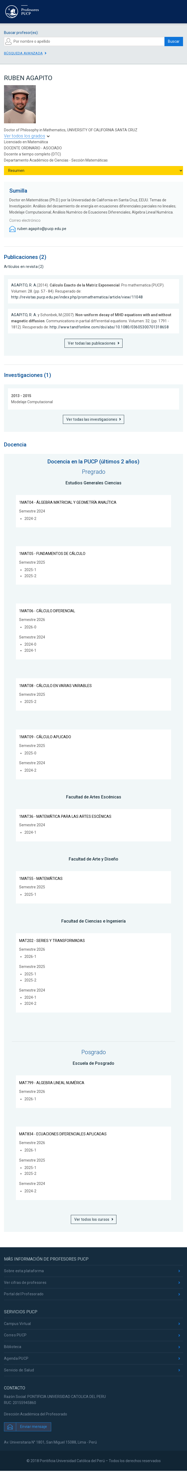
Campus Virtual (17, 1324)
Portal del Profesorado (24, 1294)
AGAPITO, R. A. (24, 285)
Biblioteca (12, 1347)
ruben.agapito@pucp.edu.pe (42, 229)
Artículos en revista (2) (24, 266)
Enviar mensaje (33, 1426)
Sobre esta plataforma (24, 1271)
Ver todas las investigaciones (91, 419)
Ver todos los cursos (92, 1219)
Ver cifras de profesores (25, 1282)
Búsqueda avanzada (23, 53)
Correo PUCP (15, 1335)
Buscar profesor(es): (21, 33)
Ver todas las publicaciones (91, 343)
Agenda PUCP (16, 1358)
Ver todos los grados (24, 135)
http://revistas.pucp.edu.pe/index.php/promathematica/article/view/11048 (77, 297)
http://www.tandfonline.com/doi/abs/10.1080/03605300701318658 (109, 327)
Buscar (174, 41)
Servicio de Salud (19, 1370)
